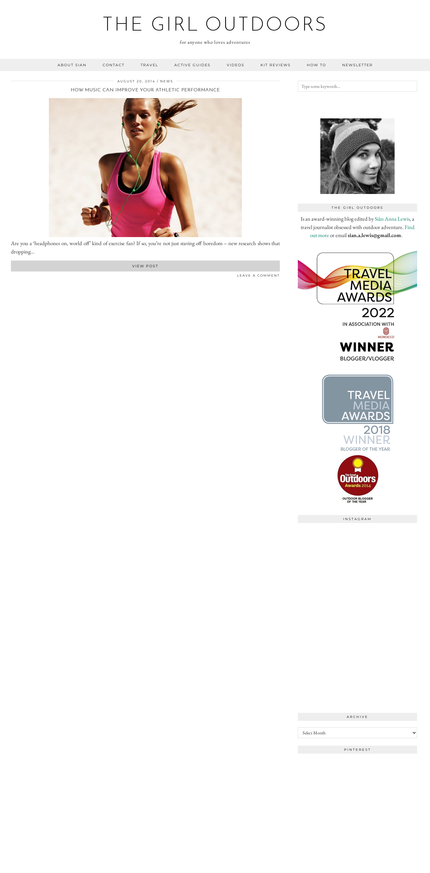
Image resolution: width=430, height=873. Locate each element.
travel (149, 65)
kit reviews (276, 65)
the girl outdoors (215, 25)
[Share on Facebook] (12, 276)
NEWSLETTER (357, 65)
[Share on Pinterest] (19, 276)
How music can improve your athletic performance (145, 90)
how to (316, 65)
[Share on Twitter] (15, 276)
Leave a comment (258, 275)
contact (113, 65)
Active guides (192, 65)
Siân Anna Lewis (392, 218)
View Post (145, 266)
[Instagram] (328, 556)
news (166, 81)
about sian (72, 65)
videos (235, 65)
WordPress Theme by (386, 866)
